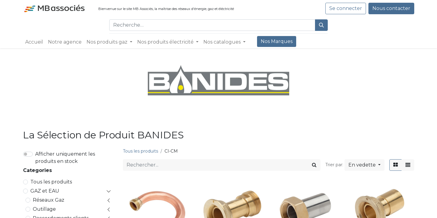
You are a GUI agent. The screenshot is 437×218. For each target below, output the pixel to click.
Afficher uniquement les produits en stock (65, 157)
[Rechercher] (321, 25)
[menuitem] (34, 42)
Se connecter (345, 8)
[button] (364, 165)
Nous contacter (391, 8)
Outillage (44, 209)
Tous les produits (51, 182)
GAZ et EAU (44, 191)
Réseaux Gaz (48, 200)
